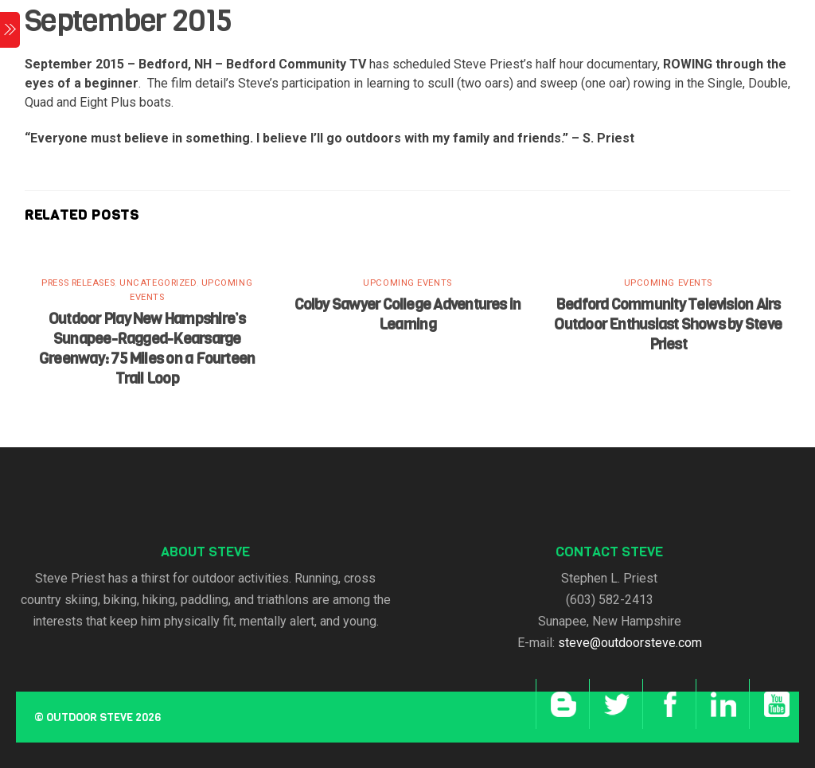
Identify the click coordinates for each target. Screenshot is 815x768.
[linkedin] (721, 704)
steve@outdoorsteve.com (630, 642)
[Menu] (10, 30)
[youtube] (774, 704)
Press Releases (78, 283)
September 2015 (128, 20)
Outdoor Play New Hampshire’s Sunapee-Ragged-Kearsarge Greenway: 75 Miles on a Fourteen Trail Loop (147, 348)
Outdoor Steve (89, 717)
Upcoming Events (407, 283)
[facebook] (667, 704)
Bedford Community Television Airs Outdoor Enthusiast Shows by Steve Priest (668, 324)
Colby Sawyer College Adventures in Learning (407, 314)
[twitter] (614, 704)
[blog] (561, 704)
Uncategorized (157, 283)
